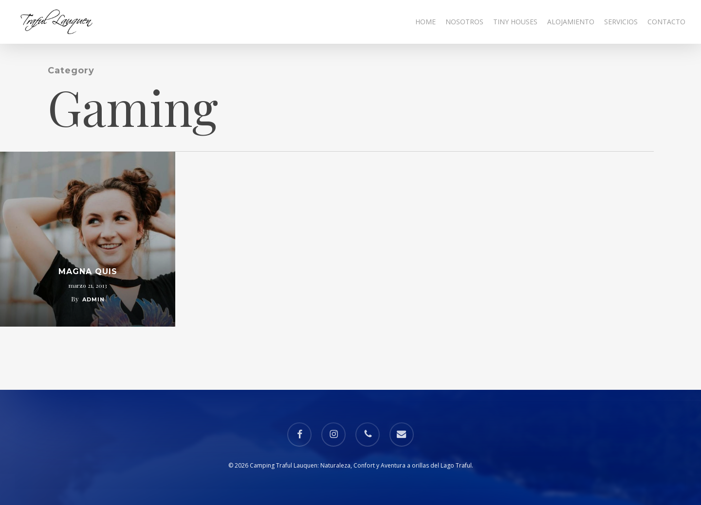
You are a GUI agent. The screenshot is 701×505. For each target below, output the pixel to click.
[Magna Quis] (87, 239)
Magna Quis (87, 271)
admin (93, 299)
